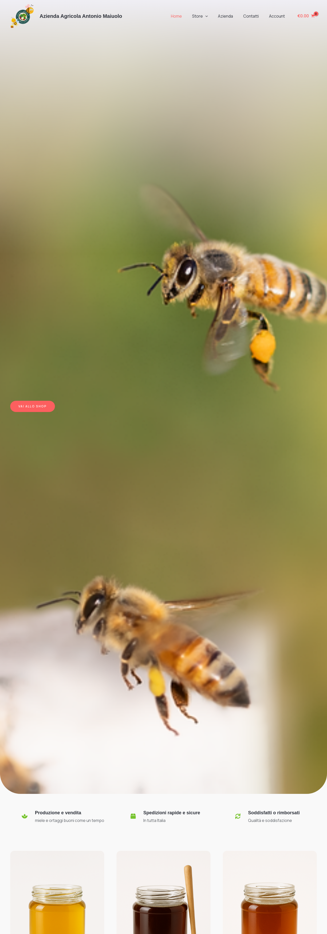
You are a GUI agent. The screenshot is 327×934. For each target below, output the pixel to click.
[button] (212, 16)
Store (207, 16)
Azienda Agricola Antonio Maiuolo (81, 16)
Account (278, 16)
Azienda (230, 16)
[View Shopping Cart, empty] (306, 16)
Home (185, 16)
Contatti (254, 16)
